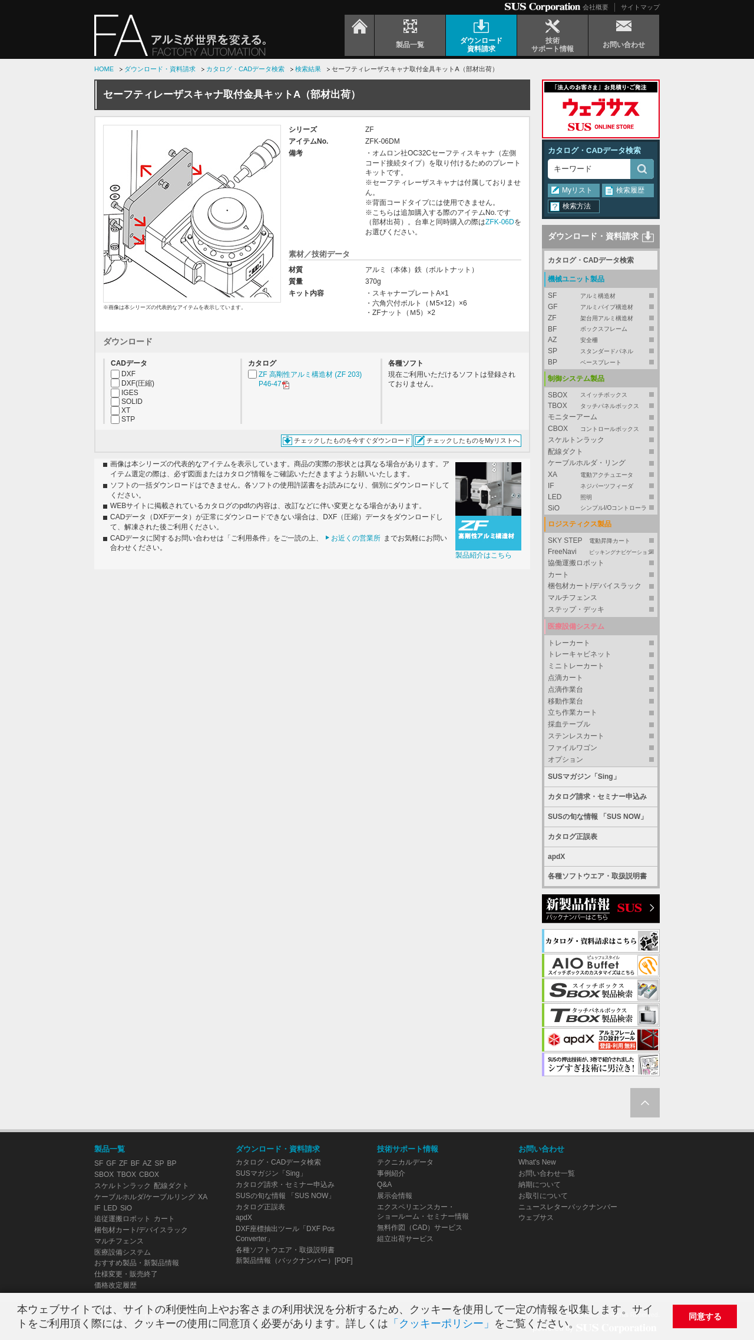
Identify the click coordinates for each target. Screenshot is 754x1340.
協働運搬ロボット (576, 563)
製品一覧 (109, 1149)
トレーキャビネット (579, 654)
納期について (539, 1184)
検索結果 (308, 68)
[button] (584, 1325)
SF (601, 295)
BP (601, 362)
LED (601, 497)
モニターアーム (572, 417)
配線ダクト (565, 451)
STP (128, 419)
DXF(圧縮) (137, 383)
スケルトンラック (576, 440)
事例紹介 (391, 1173)
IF (601, 486)
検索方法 (577, 206)
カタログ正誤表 (572, 836)
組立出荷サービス (405, 1239)
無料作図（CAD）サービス (419, 1227)
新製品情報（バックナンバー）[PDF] (294, 1260)
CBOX (601, 428)
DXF (128, 374)
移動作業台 (565, 701)
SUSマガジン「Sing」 (584, 776)
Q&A (384, 1184)
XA (601, 474)
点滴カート (565, 678)
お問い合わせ (541, 1149)
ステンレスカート (576, 736)
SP (601, 351)
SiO (601, 508)
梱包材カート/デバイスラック (594, 586)
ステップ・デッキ (576, 609)
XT (125, 410)
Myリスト (577, 190)
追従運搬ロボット (122, 1219)
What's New (537, 1162)
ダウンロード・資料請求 (160, 68)
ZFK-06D (499, 222)
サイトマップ (640, 7)
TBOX (601, 406)
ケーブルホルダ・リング (587, 463)
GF (601, 307)
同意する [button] (705, 1316)
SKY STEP (601, 540)
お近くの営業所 (356, 538)
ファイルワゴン (572, 748)
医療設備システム (122, 1252)
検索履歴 (630, 190)
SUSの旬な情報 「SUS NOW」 (597, 816)
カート (558, 575)
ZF (601, 318)
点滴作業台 (565, 689)
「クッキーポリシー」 (441, 1323)
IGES (129, 393)
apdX (556, 857)
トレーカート (569, 643)
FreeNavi (601, 552)
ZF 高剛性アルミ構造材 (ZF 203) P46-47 (310, 380)
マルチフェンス (572, 597)
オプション (565, 759)
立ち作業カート (572, 712)
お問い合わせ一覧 (546, 1173)
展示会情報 (394, 1196)
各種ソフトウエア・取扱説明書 (597, 876)
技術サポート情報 (407, 1149)
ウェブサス (536, 1217)
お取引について (543, 1196)
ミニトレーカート (576, 666)
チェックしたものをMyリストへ (473, 440)
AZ (601, 340)
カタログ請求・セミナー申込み (597, 796)
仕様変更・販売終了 (126, 1274)
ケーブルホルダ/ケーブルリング (144, 1197)
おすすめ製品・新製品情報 (136, 1263)
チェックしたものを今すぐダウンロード (352, 440)
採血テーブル (569, 724)
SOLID (132, 401)
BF (601, 329)
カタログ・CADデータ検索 (245, 68)
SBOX (601, 395)
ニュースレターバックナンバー (567, 1207)
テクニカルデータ (405, 1162)
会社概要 (596, 7)
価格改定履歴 (115, 1285)
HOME (104, 68)
